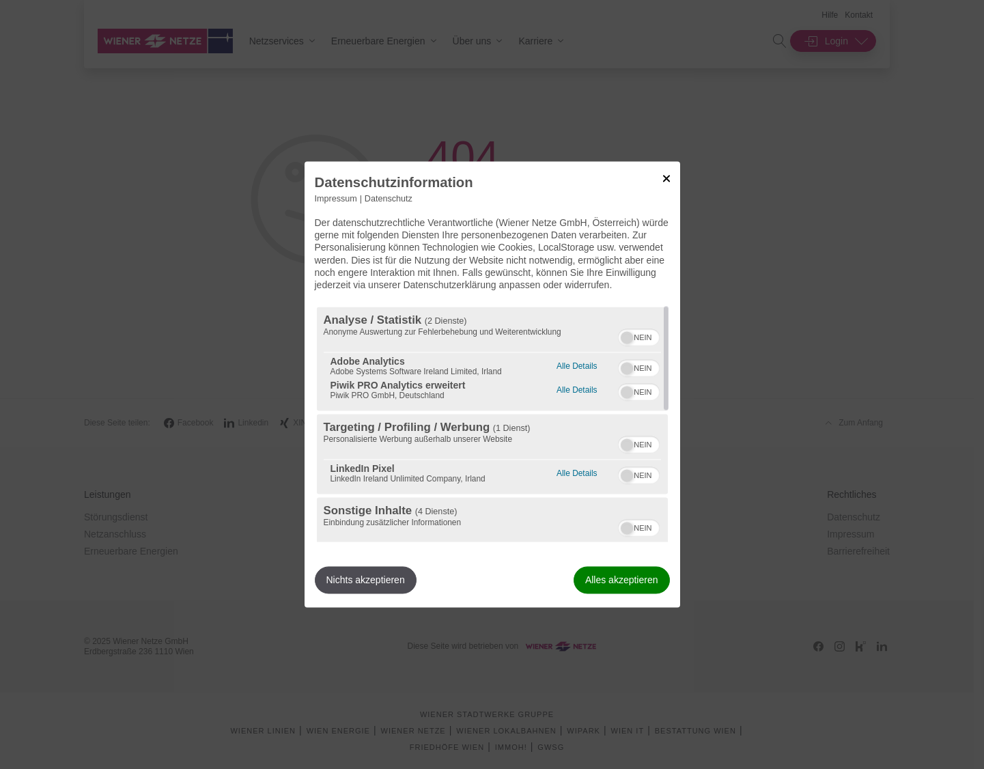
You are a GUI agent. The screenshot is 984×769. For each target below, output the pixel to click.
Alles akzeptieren (621, 580)
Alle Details (577, 365)
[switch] (639, 336)
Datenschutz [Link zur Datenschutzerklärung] (388, 199)
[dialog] (492, 384)
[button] (627, 338)
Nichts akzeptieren (365, 580)
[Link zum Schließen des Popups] (666, 178)
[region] (492, 424)
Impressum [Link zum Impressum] (336, 199)
